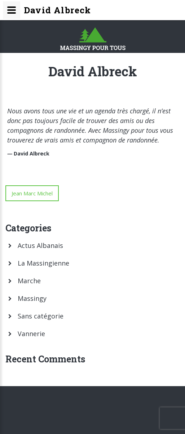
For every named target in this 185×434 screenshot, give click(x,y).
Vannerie (31, 333)
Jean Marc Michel (32, 193)
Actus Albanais (40, 245)
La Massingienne (43, 263)
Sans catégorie (40, 316)
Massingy (32, 298)
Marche (29, 280)
